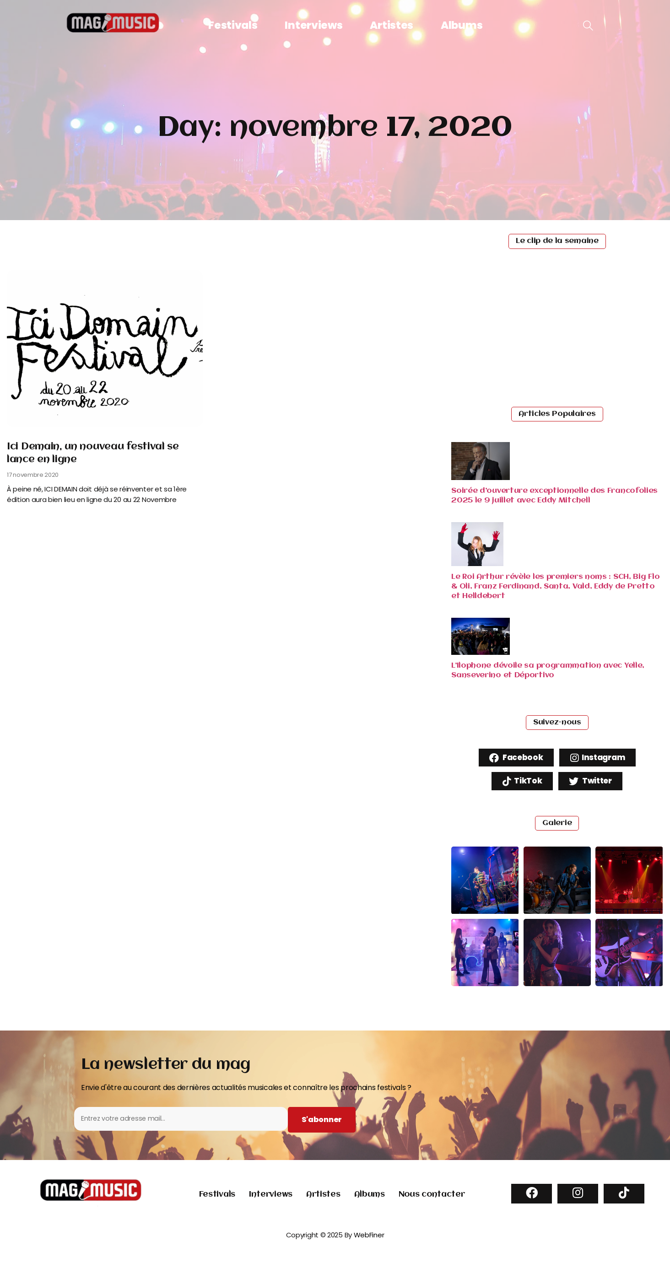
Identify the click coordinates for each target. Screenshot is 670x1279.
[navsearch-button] (588, 26)
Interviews (313, 25)
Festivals (232, 25)
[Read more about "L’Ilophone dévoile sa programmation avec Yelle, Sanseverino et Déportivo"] (480, 652)
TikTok (519, 784)
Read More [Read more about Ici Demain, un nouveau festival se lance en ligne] (31, 519)
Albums (461, 25)
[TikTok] (624, 1204)
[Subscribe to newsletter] (319, 1129)
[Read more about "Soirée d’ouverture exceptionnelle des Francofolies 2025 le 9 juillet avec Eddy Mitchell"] (480, 477)
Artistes (391, 25)
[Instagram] (577, 1204)
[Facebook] (531, 1204)
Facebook (512, 758)
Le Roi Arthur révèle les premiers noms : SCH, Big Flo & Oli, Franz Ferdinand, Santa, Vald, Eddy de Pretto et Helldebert (555, 586)
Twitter (592, 784)
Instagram (600, 758)
